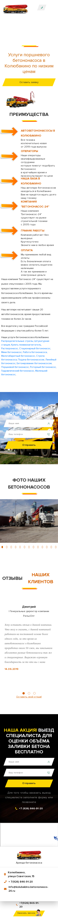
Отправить (29, 445)
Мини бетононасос (11, 352)
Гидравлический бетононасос (17, 370)
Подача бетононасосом (31, 359)
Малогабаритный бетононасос (18, 355)
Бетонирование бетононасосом (34, 363)
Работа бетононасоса (35, 352)
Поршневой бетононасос (15, 367)
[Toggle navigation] (51, 7)
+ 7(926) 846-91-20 (21, 881)
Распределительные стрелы (17, 341)
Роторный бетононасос (43, 367)
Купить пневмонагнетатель (26, 344)
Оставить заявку (29, 82)
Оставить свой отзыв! (29, 696)
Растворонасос (9, 348)
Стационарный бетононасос (34, 348)
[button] (2, 547)
